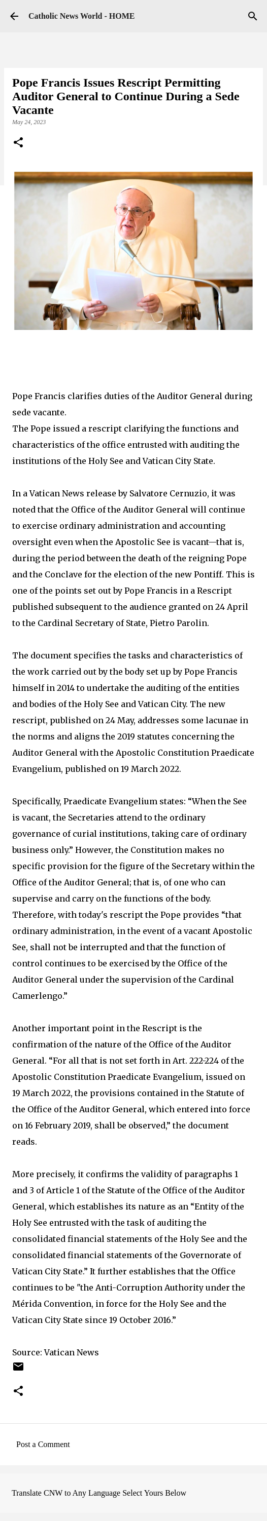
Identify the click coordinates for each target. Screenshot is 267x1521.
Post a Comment (43, 1444)
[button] (18, 143)
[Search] (253, 16)
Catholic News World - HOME (81, 16)
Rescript (214, 591)
